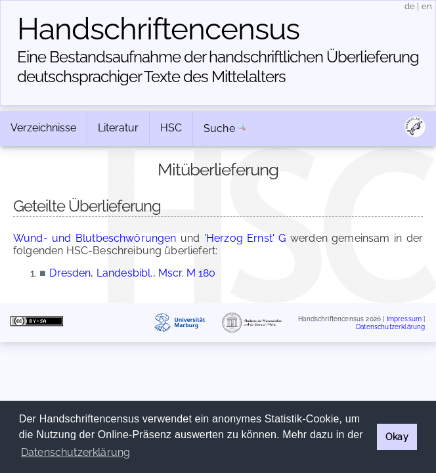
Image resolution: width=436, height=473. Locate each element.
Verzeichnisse (43, 128)
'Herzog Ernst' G (245, 238)
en (427, 6)
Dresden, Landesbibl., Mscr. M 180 (132, 273)
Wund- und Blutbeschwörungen (95, 238)
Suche (219, 128)
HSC (171, 128)
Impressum (404, 319)
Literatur (118, 128)
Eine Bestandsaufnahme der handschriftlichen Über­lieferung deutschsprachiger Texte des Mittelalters (218, 66)
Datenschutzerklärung (390, 326)
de (409, 6)
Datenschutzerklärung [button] (75, 452)
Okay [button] (396, 436)
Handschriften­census (158, 29)
